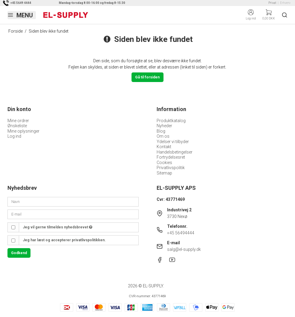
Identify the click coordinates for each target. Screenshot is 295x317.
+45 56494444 (180, 232)
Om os (163, 136)
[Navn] (73, 201)
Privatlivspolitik (171, 167)
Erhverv (285, 2)
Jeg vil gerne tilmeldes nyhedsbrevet (57, 227)
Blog (161, 131)
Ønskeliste (17, 125)
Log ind (14, 136)
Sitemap (164, 173)
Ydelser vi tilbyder (173, 141)
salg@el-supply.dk (184, 249)
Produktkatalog (171, 120)
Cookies (164, 162)
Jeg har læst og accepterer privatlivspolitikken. (64, 240)
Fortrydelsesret (171, 157)
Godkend (19, 253)
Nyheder (164, 125)
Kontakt (164, 146)
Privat (272, 2)
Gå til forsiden (147, 77)
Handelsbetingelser (174, 152)
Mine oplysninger (23, 131)
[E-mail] (73, 214)
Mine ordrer (18, 120)
